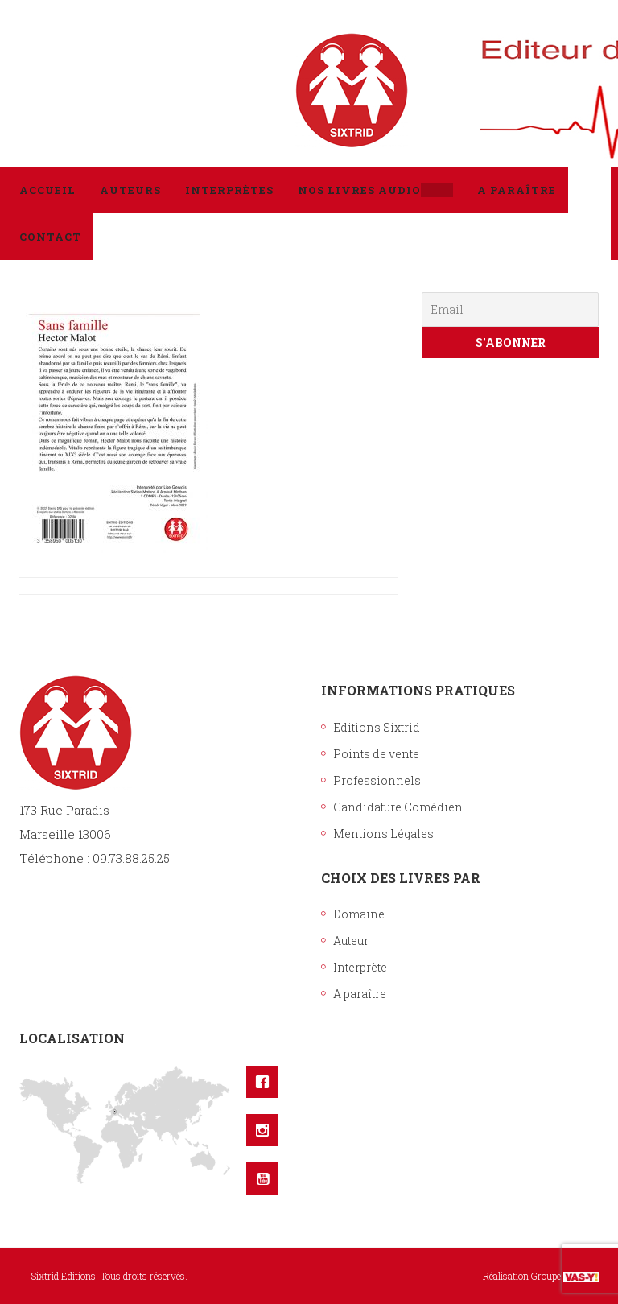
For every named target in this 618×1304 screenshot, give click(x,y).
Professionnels (377, 780)
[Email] (510, 309)
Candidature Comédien (398, 807)
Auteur (351, 940)
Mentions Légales (383, 833)
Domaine (359, 914)
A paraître (359, 993)
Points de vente (376, 753)
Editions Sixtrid (376, 727)
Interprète (360, 967)
